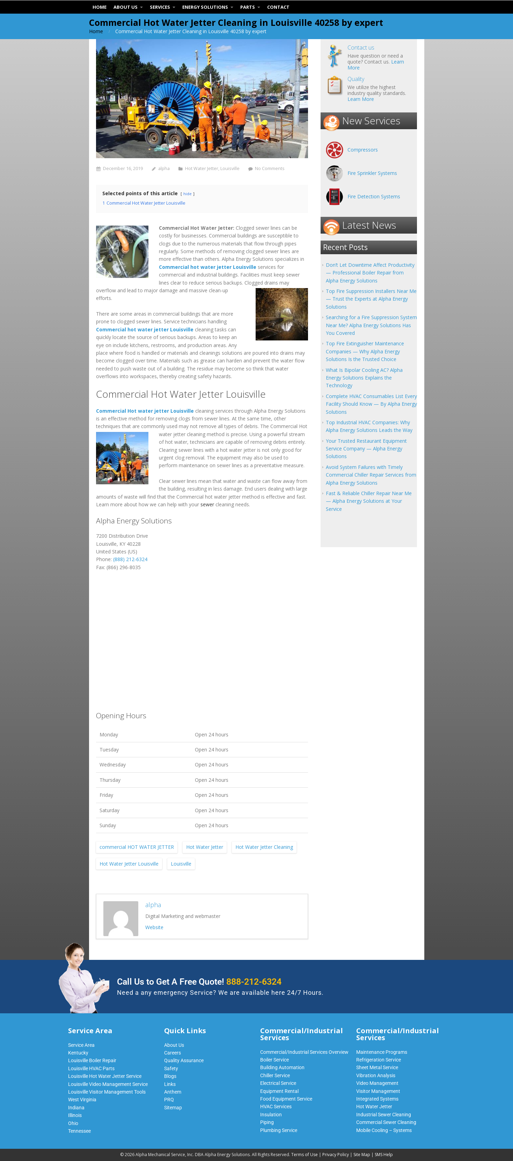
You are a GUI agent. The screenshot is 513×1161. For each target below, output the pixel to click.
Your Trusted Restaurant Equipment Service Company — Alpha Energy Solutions (366, 449)
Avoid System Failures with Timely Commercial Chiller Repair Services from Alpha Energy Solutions (371, 475)
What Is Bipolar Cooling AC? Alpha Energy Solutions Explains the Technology (364, 378)
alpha (164, 168)
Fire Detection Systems (373, 196)
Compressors (362, 149)
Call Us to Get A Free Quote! (199, 982)
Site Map (361, 1155)
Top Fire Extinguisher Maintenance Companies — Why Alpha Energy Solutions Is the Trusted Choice (365, 351)
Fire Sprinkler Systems (372, 173)
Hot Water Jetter (201, 168)
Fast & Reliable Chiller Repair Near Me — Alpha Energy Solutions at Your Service (369, 501)
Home (96, 31)
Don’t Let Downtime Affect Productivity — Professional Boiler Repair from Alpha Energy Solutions (370, 273)
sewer (207, 504)
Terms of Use (304, 1155)
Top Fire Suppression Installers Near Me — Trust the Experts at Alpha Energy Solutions (371, 299)
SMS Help (384, 1155)
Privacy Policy (335, 1155)
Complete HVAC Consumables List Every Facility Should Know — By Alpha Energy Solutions (371, 404)
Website (154, 927)
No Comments (270, 168)
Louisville (230, 168)
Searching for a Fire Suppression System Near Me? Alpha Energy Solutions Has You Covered (371, 325)
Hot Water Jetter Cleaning (264, 847)
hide (187, 193)
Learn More (360, 99)
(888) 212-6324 (130, 559)
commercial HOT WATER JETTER (137, 847)
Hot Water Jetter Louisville (129, 863)
